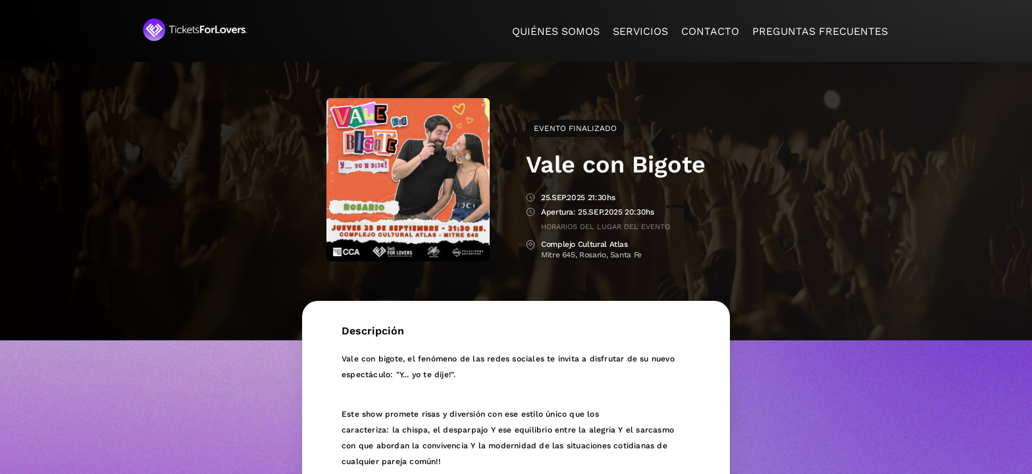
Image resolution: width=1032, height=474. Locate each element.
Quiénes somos (556, 31)
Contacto (710, 31)
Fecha (530, 198)
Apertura (530, 213)
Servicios (640, 31)
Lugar (530, 245)
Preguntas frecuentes (820, 31)
